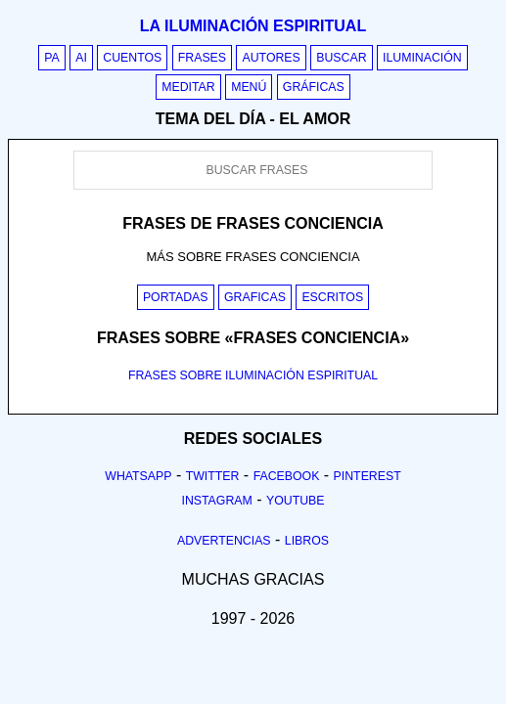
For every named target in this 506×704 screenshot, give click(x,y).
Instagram (216, 500)
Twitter (213, 476)
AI (81, 58)
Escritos (332, 297)
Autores (270, 58)
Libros (307, 541)
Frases (202, 58)
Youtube (295, 500)
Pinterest (367, 476)
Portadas (175, 297)
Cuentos (132, 58)
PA (52, 58)
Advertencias (224, 541)
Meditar (188, 87)
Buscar (341, 58)
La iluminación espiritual (253, 26)
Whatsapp (138, 476)
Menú (248, 87)
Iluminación (422, 58)
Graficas (255, 297)
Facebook (286, 476)
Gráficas (314, 87)
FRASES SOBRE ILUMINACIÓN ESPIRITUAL (253, 375)
